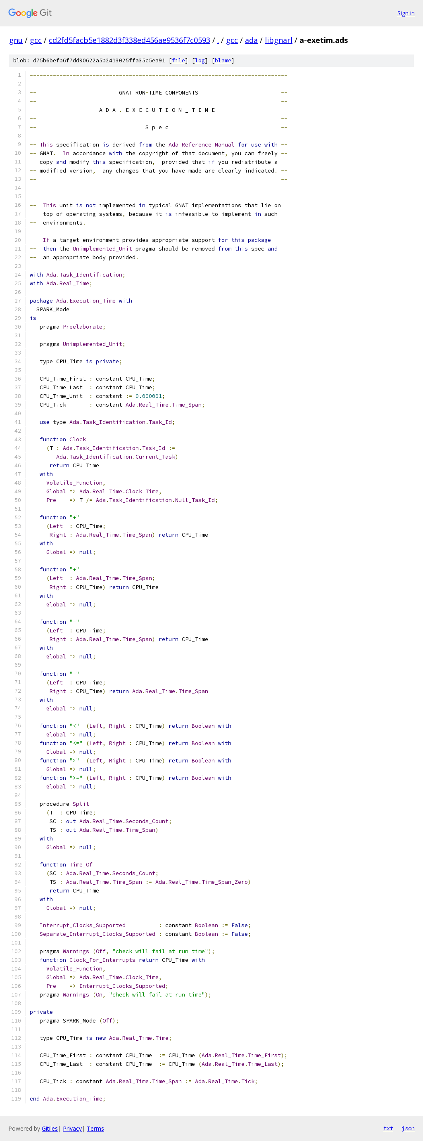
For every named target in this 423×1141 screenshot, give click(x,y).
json (408, 1128)
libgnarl (278, 40)
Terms (95, 1128)
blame (223, 60)
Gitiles (50, 1128)
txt (388, 1128)
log (200, 60)
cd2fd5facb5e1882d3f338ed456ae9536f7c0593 (129, 40)
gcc (36, 40)
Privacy (72, 1128)
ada (251, 40)
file (178, 60)
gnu (16, 40)
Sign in (406, 13)
